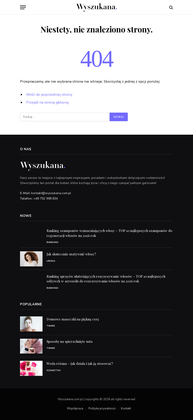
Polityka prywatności (102, 408)
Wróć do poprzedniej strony (49, 94)
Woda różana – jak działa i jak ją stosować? (80, 363)
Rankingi (52, 242)
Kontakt (126, 408)
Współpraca (75, 408)
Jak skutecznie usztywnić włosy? (71, 254)
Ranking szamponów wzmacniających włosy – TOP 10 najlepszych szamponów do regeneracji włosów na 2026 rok (109, 233)
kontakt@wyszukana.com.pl (51, 193)
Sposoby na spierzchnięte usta (69, 341)
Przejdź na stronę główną (47, 102)
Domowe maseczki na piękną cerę (73, 319)
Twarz (51, 325)
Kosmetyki (54, 370)
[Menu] (23, 7)
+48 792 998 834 (45, 198)
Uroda (51, 261)
